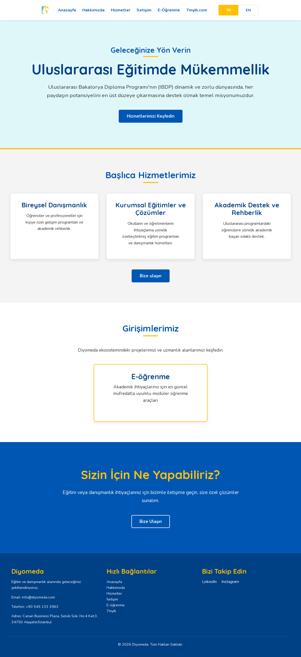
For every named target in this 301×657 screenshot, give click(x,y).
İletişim (144, 10)
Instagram (230, 582)
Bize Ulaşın (150, 521)
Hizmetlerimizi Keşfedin (150, 116)
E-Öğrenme (169, 10)
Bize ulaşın (151, 276)
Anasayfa (67, 10)
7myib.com (196, 10)
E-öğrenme (116, 605)
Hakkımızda (93, 10)
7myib (111, 610)
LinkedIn (209, 582)
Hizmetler (120, 10)
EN (248, 10)
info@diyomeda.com (38, 597)
